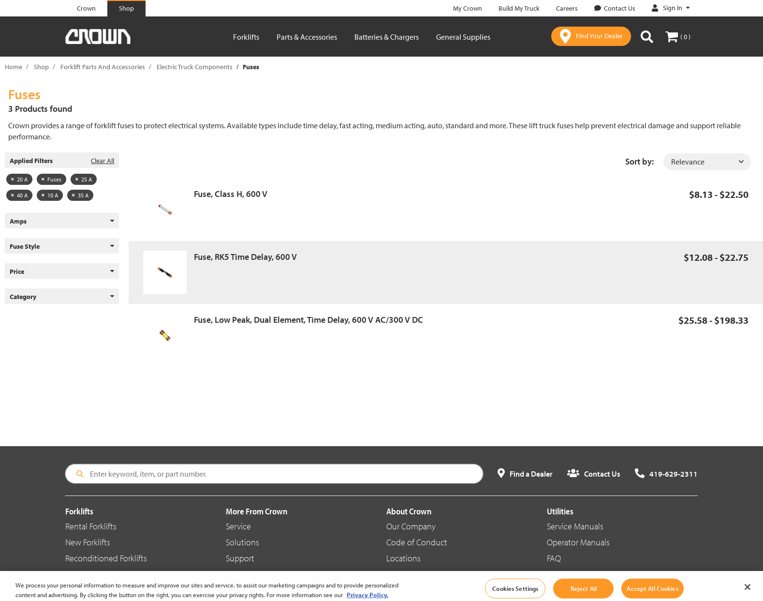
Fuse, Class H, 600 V (230, 193)
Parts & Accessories (307, 37)
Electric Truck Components (195, 66)
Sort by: (639, 161)
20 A (19, 179)
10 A (50, 195)
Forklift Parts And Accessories (102, 66)
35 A (80, 195)
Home (13, 66)
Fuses (51, 179)
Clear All (102, 160)
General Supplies (463, 37)
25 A (83, 179)
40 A (19, 195)
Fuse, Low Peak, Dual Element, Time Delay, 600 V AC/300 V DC (308, 319)
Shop (41, 66)
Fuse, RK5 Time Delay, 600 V (245, 256)
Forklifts (246, 37)
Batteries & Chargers (386, 37)
